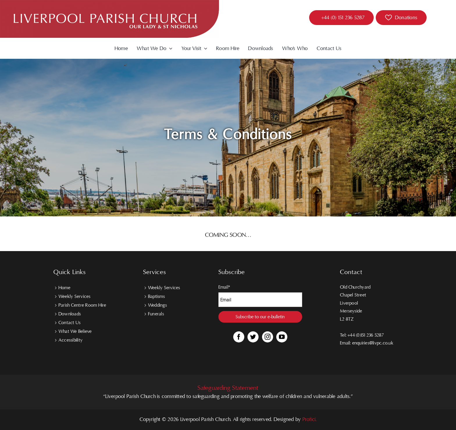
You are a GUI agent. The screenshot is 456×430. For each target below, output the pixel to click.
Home (64, 288)
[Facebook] (238, 336)
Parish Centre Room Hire (82, 305)
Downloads (69, 314)
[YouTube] (281, 336)
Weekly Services (74, 296)
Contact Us (69, 323)
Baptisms (156, 296)
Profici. (309, 419)
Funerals (156, 314)
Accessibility (70, 340)
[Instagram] (267, 336)
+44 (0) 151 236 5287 (342, 17)
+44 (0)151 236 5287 (366, 335)
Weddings (157, 305)
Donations (406, 17)
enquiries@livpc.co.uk (372, 343)
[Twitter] (253, 336)
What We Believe (75, 331)
